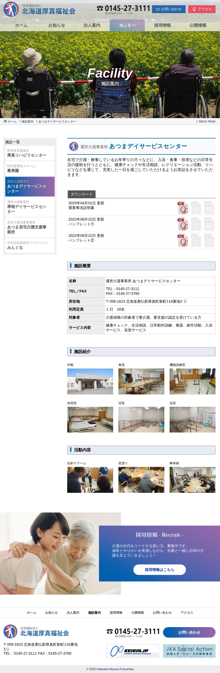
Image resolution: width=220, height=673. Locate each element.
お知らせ (56, 25)
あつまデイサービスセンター (57, 121)
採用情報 (162, 25)
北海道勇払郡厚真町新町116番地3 (154, 301)
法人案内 (91, 25)
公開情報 (198, 25)
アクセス (187, 613)
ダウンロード (82, 194)
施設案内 (127, 25)
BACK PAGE (207, 121)
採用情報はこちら (159, 570)
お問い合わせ (162, 613)
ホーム (21, 25)
